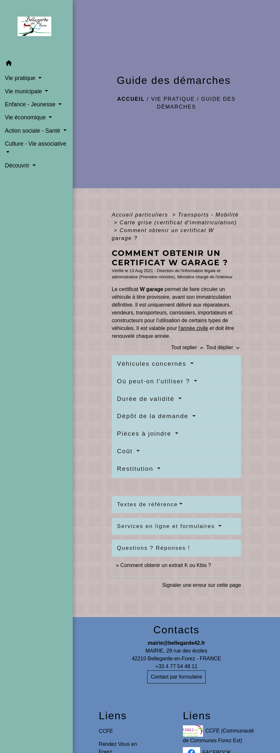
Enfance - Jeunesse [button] (31, 104)
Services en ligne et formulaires (167, 526)
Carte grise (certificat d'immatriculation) (178, 222)
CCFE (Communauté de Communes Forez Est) (218, 734)
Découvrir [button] (18, 165)
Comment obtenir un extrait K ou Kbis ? (165, 565)
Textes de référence (147, 504)
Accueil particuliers (141, 215)
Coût (126, 451)
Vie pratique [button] (21, 78)
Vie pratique (173, 99)
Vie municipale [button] (24, 91)
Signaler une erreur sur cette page (201, 585)
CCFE (106, 731)
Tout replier (188, 347)
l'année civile (193, 328)
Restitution (136, 468)
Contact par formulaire (176, 677)
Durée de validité (147, 398)
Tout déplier (223, 347)
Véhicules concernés (153, 363)
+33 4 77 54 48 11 (176, 666)
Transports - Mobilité (208, 215)
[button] (36, 64)
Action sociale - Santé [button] (33, 130)
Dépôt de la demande (154, 416)
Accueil (131, 99)
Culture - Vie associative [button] (35, 143)
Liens (113, 715)
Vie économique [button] (26, 117)
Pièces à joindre (145, 433)
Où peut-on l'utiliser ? (154, 381)
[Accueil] (36, 28)
